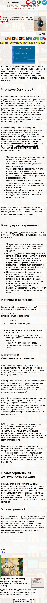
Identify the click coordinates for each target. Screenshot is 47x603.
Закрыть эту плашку (22, 601)
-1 (2, 552)
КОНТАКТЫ (12, 6)
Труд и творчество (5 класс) (21, 324)
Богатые (12, 321)
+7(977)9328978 (12, 2)
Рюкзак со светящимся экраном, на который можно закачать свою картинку (16, 19)
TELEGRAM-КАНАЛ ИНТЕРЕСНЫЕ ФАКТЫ (25, 7)
